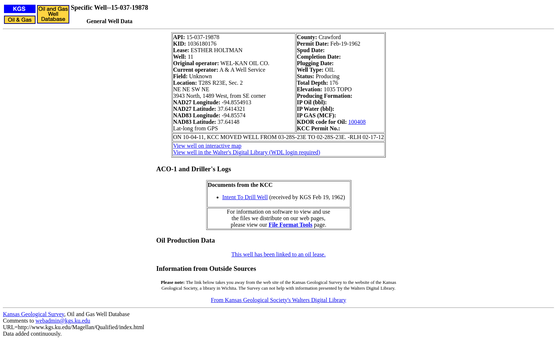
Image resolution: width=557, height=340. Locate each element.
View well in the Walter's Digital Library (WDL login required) (246, 152)
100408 (357, 122)
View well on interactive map (207, 146)
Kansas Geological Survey (33, 314)
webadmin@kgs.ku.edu (63, 321)
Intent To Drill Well (245, 197)
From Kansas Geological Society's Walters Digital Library (278, 300)
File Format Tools (290, 225)
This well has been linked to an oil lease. (279, 254)
